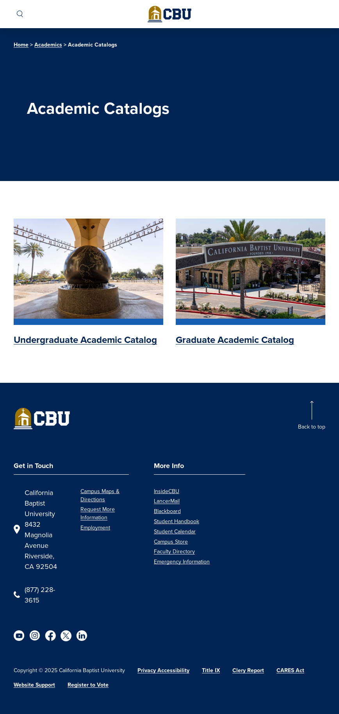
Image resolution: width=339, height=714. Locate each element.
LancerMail (167, 501)
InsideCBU (166, 491)
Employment (95, 527)
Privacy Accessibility (163, 670)
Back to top (311, 427)
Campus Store (171, 541)
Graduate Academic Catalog (235, 340)
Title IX (211, 670)
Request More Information (97, 513)
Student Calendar (175, 531)
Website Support (34, 685)
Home (21, 45)
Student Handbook (176, 521)
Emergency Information (182, 561)
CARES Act (290, 670)
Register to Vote (88, 685)
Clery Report (248, 670)
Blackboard (167, 511)
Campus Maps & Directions (100, 495)
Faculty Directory (174, 551)
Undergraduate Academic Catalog (85, 340)
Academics (48, 45)
